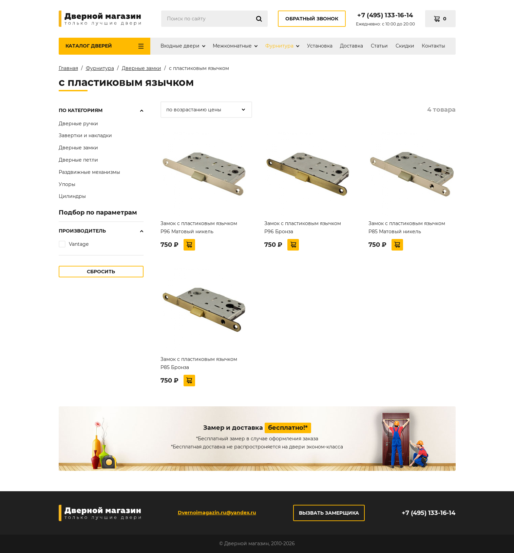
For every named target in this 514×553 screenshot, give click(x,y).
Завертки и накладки (85, 135)
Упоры (67, 184)
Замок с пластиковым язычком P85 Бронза (198, 363)
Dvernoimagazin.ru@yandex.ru (217, 513)
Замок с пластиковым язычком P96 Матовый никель (198, 227)
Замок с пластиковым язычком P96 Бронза (302, 227)
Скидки (405, 46)
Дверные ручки (78, 124)
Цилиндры (72, 196)
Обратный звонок (311, 19)
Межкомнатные (232, 46)
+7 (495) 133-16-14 (385, 15)
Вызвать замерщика (329, 513)
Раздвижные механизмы (89, 172)
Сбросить (101, 272)
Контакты (433, 46)
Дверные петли (78, 160)
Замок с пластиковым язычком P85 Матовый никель (406, 227)
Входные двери (179, 46)
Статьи (379, 46)
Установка (319, 46)
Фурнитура (279, 46)
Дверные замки (78, 148)
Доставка (351, 46)
